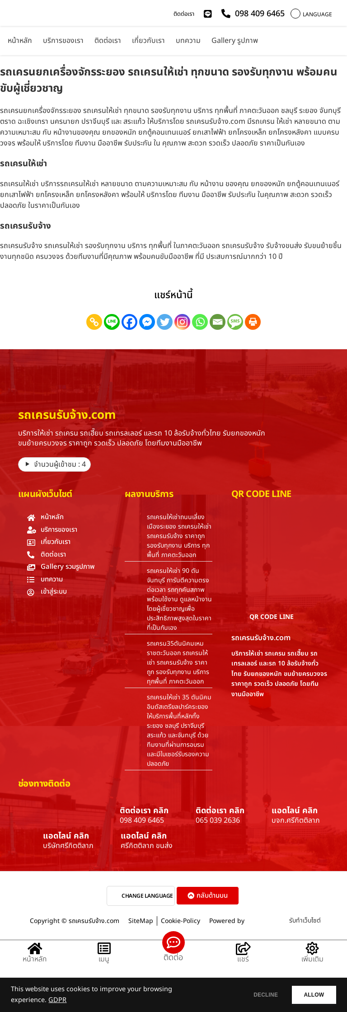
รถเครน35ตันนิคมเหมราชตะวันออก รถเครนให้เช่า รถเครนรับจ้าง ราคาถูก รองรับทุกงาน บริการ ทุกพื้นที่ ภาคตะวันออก (178, 662)
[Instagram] (182, 322)
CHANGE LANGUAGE (147, 896)
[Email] (217, 322)
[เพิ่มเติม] (312, 949)
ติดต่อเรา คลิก (144, 811)
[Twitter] (165, 322)
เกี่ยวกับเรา (148, 40)
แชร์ (243, 959)
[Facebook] (129, 322)
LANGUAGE (317, 14)
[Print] (253, 322)
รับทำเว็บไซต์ (305, 920)
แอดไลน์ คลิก (295, 811)
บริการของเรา (63, 40)
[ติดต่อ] (173, 942)
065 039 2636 (218, 820)
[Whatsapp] (200, 322)
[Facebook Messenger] (147, 322)
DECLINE (254, 995)
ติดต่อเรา (184, 14)
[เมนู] (104, 949)
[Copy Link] (94, 322)
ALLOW (310, 995)
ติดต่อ (173, 957)
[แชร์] (243, 949)
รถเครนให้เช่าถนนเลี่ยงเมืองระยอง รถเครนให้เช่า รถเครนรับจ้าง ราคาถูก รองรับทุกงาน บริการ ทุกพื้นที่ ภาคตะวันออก (179, 536)
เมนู (103, 959)
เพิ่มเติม (312, 959)
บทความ (188, 40)
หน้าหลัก (20, 40)
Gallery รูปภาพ (234, 40)
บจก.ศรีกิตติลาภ (296, 820)
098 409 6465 (142, 820)
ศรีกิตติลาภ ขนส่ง (147, 845)
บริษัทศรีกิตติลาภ (68, 845)
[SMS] (235, 322)
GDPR (57, 1000)
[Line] (112, 322)
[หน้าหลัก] (35, 949)
